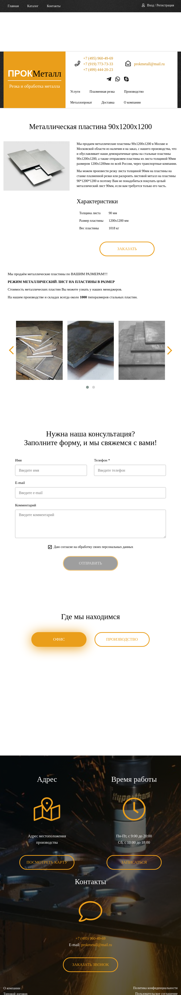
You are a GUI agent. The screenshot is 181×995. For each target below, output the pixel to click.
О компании (132, 63)
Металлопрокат (81, 63)
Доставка (107, 63)
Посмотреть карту (47, 824)
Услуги (75, 52)
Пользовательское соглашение (156, 956)
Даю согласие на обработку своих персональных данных (93, 509)
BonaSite (172, 976)
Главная (13, 6)
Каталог (32, 6)
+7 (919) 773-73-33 (98, 24)
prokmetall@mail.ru (149, 24)
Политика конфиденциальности (155, 950)
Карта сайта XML (16, 967)
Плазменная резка (102, 52)
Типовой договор (16, 956)
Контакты (54, 6)
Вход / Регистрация (160, 5)
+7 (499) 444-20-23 (98, 30)
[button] (87, 348)
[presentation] (11, 311)
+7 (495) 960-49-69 (98, 19)
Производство (134, 52)
